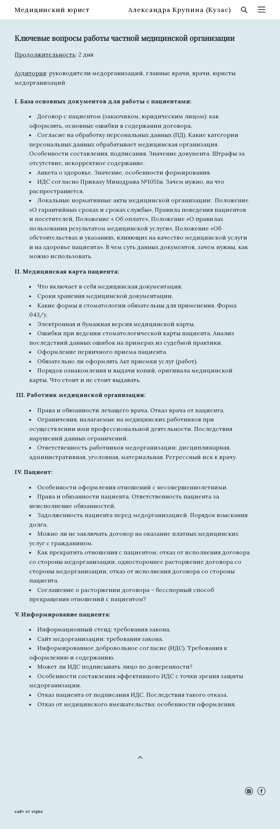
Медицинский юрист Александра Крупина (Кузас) (123, 10)
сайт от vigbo (29, 812)
